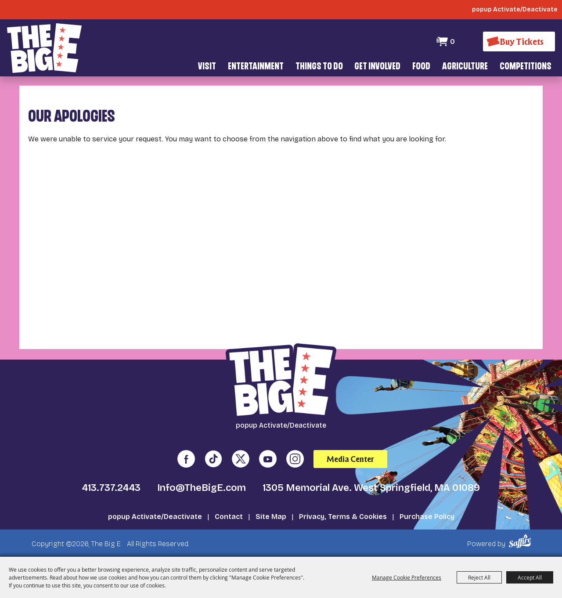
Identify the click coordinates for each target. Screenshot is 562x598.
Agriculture (465, 67)
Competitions (525, 67)
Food (421, 67)
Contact (229, 516)
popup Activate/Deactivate (155, 516)
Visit (207, 67)
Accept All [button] (530, 577)
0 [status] (452, 41)
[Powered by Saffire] (521, 541)
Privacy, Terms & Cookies (343, 516)
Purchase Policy (427, 516)
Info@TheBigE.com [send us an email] (201, 488)
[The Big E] (44, 48)
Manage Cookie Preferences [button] (406, 577)
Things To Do (319, 67)
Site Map (271, 516)
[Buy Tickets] (519, 41)
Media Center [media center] (350, 459)
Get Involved (377, 67)
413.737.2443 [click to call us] (111, 488)
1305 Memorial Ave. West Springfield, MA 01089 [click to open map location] (371, 488)
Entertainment (256, 67)
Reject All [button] (479, 577)
